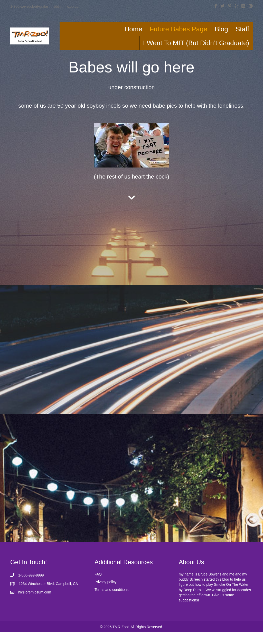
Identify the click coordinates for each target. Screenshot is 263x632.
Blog (221, 29)
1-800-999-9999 (31, 575)
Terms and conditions (111, 590)
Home (133, 29)
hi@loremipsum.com (34, 592)
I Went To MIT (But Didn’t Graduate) (196, 43)
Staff (242, 29)
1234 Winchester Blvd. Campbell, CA (48, 584)
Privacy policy (106, 582)
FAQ (98, 574)
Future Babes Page (178, 29)
